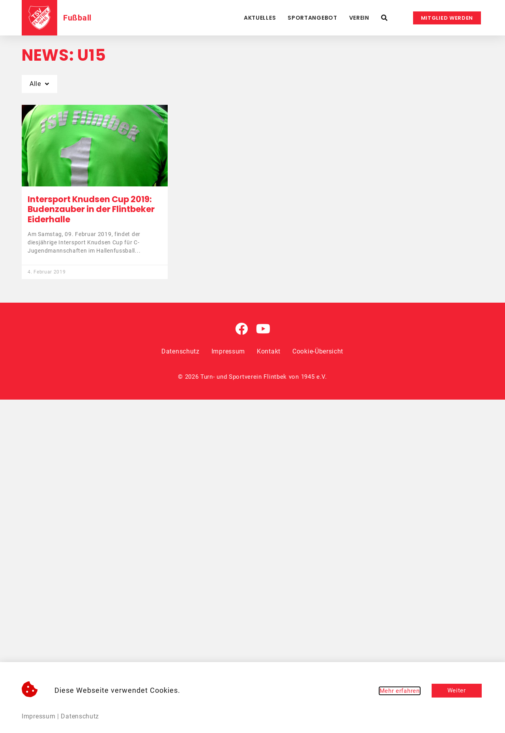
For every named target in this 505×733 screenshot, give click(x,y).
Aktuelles (260, 18)
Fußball (77, 17)
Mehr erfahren (400, 690)
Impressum (228, 351)
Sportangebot (312, 18)
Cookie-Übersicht (317, 351)
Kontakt (269, 351)
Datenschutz (180, 351)
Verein (359, 18)
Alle (39, 84)
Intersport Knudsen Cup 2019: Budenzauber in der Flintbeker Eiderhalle (91, 209)
